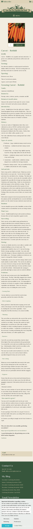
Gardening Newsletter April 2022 (11, 492)
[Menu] (16, 15)
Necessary (6, 518)
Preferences (17, 521)
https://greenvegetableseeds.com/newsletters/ (14, 430)
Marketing (6, 521)
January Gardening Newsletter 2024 (11, 482)
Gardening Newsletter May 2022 (11, 490)
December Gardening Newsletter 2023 (12, 485)
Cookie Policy (18, 525)
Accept (7, 525)
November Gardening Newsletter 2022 (12, 487)
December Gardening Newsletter (11, 480)
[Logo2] (16, 8)
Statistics (16, 518)
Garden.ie (3, 438)
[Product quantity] (10, 45)
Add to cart (19, 45)
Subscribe (6, 2)
